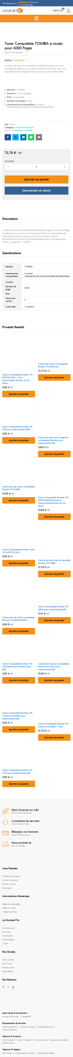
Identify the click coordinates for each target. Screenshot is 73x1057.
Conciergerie (7, 888)
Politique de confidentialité (11, 904)
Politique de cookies (9, 908)
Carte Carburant (8, 1040)
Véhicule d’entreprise (10, 1030)
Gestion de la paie (40, 1040)
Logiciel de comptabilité (58, 1040)
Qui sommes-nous (8, 928)
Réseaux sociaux (8, 967)
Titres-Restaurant (8, 1043)
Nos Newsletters (8, 939)
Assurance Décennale (10, 1016)
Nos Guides (6, 932)
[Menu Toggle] (36, 18)
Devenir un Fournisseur (10, 880)
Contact (5, 943)
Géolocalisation (7, 971)
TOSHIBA (28, 130)
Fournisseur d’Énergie (27, 1027)
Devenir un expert (9, 884)
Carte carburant (8, 960)
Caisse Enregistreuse (9, 1027)
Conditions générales (9, 912)
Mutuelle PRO (26, 1016)
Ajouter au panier (36, 179)
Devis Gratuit (7, 963)
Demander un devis (36, 190)
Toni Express (17, 52)
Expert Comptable (24, 1040)
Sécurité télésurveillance (46, 1053)
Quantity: (10, 161)
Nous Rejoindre (7, 936)
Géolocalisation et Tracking (24, 1053)
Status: (8, 60)
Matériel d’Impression (45, 1027)
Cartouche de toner (24, 127)
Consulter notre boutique (11, 876)
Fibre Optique (7, 1053)
